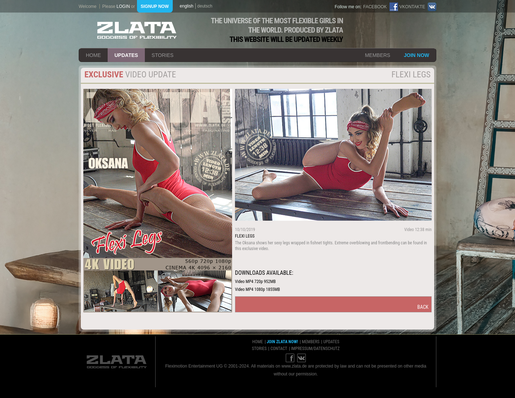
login (123, 6)
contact (278, 348)
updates (126, 55)
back (422, 307)
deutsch (204, 6)
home (93, 55)
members (377, 55)
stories (162, 55)
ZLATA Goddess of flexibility (137, 30)
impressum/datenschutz (315, 348)
